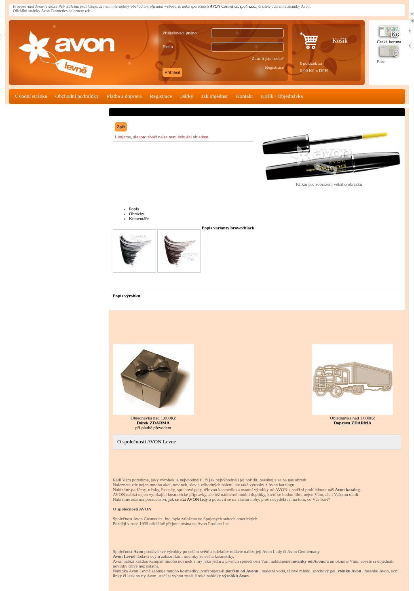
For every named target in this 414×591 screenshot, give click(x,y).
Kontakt (244, 96)
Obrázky (136, 213)
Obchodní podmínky (77, 96)
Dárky (187, 96)
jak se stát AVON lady (188, 499)
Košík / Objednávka (282, 96)
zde (88, 10)
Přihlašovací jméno (180, 32)
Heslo (168, 46)
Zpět (121, 126)
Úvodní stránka (31, 96)
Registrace (274, 67)
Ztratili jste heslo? (268, 58)
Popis (134, 208)
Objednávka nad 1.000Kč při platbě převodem (153, 387)
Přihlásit (172, 72)
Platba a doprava (124, 96)
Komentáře (139, 218)
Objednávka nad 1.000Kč (352, 384)
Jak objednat (214, 96)
